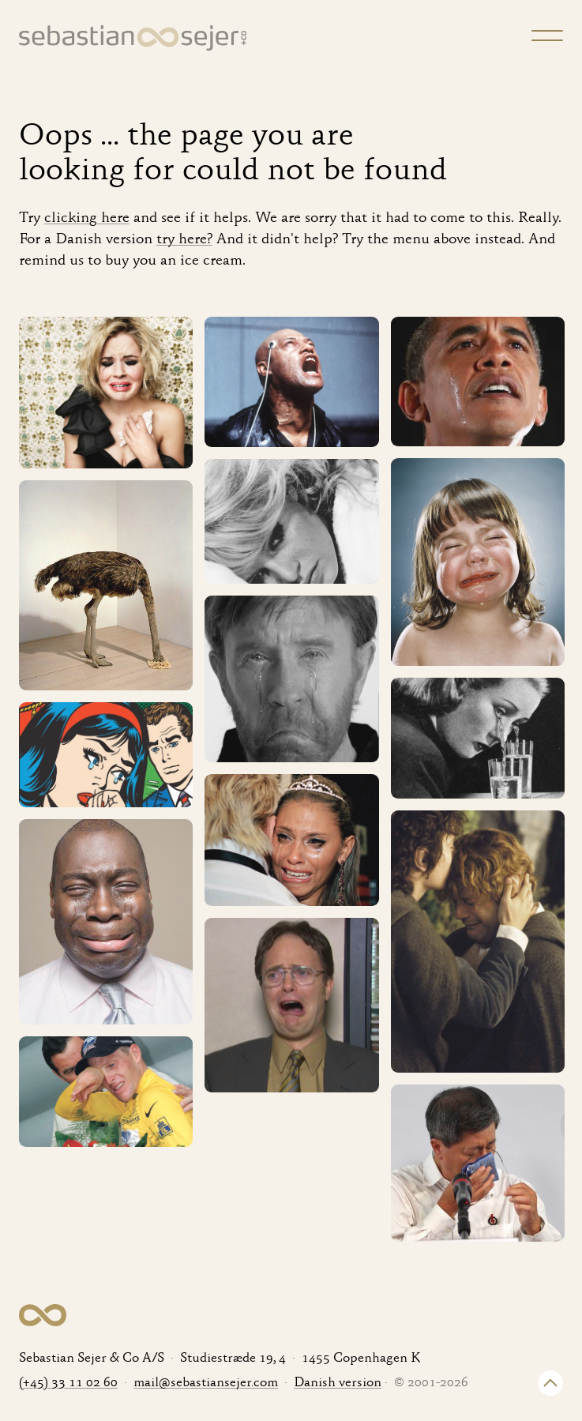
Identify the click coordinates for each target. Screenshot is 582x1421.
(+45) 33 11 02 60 (68, 1383)
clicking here (87, 218)
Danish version (337, 1383)
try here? (184, 239)
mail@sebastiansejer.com (205, 1383)
